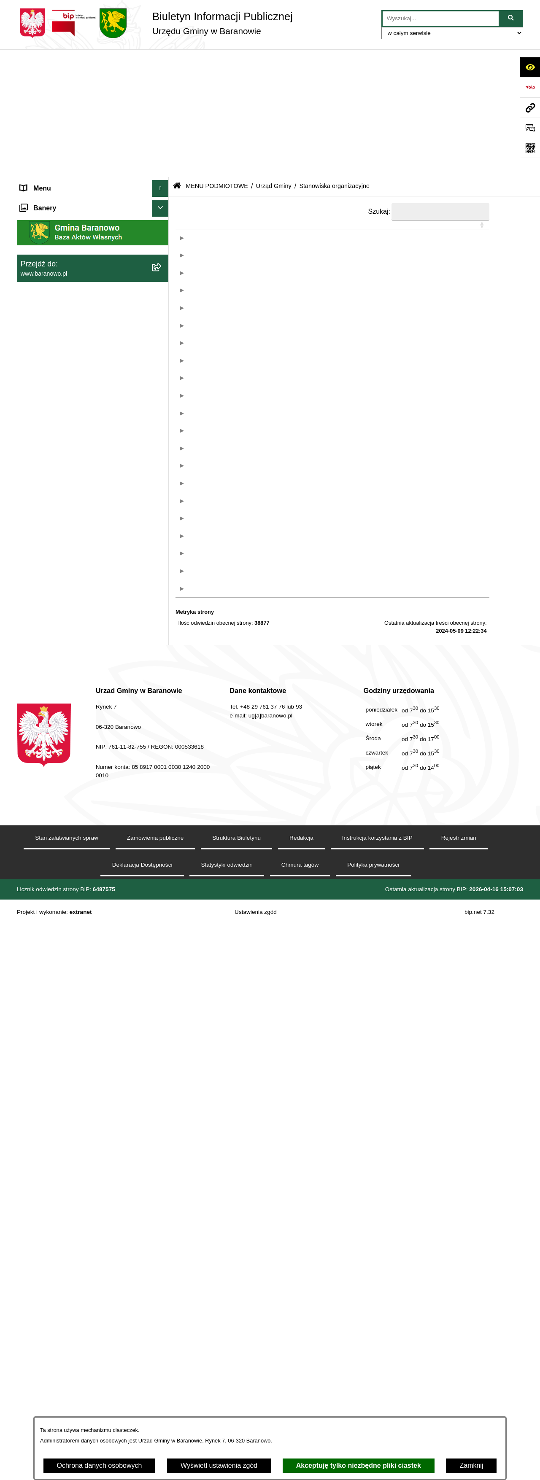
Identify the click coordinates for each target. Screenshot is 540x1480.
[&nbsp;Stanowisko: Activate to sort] (309, 112)
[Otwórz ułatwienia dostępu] (530, 67)
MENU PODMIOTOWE (217, 58)
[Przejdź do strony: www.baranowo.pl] (530, 107)
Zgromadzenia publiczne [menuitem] (57, 399)
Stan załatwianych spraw (66, 1392)
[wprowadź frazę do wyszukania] (440, 18)
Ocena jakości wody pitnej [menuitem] (59, 348)
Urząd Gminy (274, 58)
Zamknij (471, 1465)
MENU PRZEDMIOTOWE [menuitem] (59, 298)
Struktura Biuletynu (236, 1392)
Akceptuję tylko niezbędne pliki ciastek (358, 1465)
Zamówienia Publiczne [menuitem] (54, 382)
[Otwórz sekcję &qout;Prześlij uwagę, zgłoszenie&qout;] (530, 128)
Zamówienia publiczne (155, 1392)
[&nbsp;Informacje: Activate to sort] (434, 112)
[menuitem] (93, 99)
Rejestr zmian (458, 1392)
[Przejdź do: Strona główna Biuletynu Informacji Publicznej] (177, 59)
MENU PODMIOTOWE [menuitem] (54, 77)
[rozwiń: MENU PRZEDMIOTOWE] (162, 298)
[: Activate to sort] (207, 112)
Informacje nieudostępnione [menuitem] (61, 315)
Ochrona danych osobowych (99, 1465)
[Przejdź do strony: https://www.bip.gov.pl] (530, 87)
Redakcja (301, 1392)
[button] (305, 108)
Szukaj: (379, 83)
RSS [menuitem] (27, 365)
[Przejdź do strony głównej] (155, 23)
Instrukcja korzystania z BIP (377, 1392)
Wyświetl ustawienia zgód (219, 1465)
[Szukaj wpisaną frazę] (511, 18)
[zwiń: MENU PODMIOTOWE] (162, 77)
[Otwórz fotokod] (530, 148)
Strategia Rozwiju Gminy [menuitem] (57, 332)
